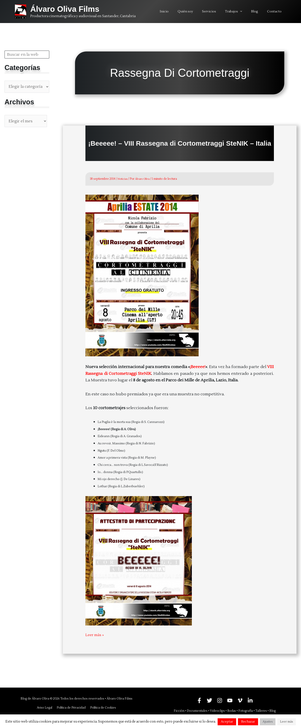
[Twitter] (209, 700)
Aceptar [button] (227, 722)
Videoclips (217, 711)
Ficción (179, 711)
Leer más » (95, 634)
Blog (272, 711)
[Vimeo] (240, 700)
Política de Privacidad (71, 707)
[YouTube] (230, 700)
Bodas (231, 711)
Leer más (286, 721)
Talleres (261, 711)
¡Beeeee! (197, 366)
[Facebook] (199, 700)
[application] (247, 11)
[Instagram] (220, 700)
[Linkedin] (250, 700)
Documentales (197, 711)
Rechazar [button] (248, 722)
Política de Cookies (102, 707)
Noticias (123, 179)
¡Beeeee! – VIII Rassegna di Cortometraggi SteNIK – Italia (179, 143)
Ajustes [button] (268, 721)
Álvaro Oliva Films (64, 9)
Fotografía (245, 711)
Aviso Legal (45, 707)
